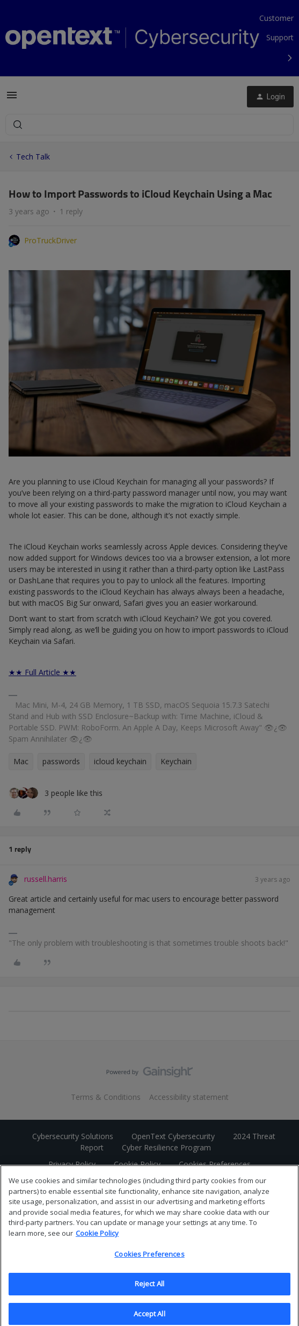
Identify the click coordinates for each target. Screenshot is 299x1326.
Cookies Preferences (149, 1262)
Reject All (149, 1292)
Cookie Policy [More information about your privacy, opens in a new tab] (97, 1241)
